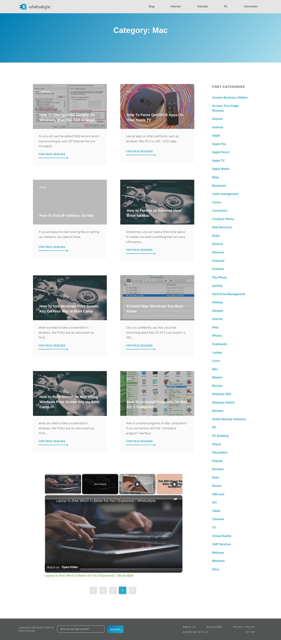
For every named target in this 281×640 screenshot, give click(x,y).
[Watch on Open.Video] (62, 567)
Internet (176, 6)
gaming (217, 285)
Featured (218, 260)
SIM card (218, 494)
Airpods (217, 118)
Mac (215, 369)
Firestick (218, 269)
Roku (215, 477)
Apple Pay (219, 143)
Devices (217, 243)
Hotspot (217, 310)
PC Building (220, 435)
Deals (216, 235)
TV (214, 527)
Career (216, 202)
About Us (189, 627)
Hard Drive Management (228, 294)
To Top (250, 632)
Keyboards (219, 344)
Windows (218, 560)
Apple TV (218, 160)
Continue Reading (52, 154)
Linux (216, 360)
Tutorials (202, 6)
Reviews (218, 469)
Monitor (217, 385)
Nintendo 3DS (221, 394)
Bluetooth (219, 185)
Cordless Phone (223, 219)
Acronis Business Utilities (229, 97)
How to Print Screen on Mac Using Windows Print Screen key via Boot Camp (69, 402)
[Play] (137, 484)
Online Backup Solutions (229, 419)
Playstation (219, 452)
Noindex (217, 410)
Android (217, 127)
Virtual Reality (221, 536)
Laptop (217, 352)
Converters (251, 6)
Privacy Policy (244, 627)
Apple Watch (220, 168)
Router (217, 485)
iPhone (217, 335)
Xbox (215, 569)
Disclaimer (214, 627)
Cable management (225, 193)
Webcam (218, 552)
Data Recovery (222, 227)
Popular (217, 460)
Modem (217, 377)
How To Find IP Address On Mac (66, 216)
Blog (151, 6)
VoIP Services (221, 544)
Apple (216, 135)
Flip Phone (219, 277)
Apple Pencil (220, 152)
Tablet (216, 510)
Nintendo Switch (223, 402)
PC (225, 6)
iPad (215, 327)
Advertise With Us (196, 632)
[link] (50, 501)
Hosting (217, 302)
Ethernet (218, 252)
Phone (216, 444)
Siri (214, 502)
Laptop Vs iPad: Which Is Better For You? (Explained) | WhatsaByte (106, 500)
